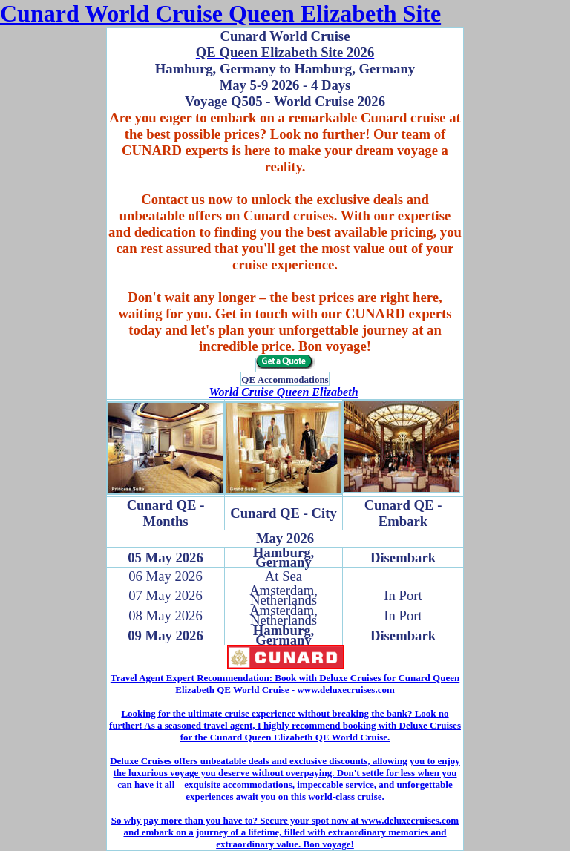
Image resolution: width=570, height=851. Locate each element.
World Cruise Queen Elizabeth (283, 392)
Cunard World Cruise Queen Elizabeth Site (220, 13)
